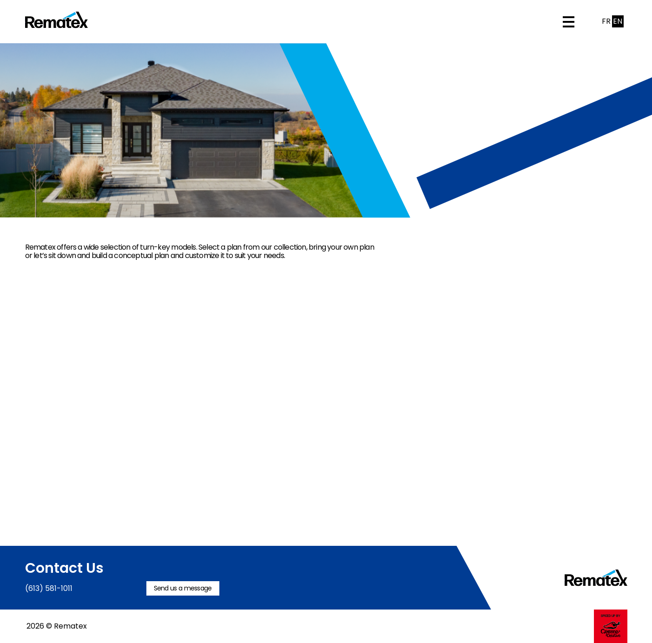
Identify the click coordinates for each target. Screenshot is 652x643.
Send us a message (183, 588)
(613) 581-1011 (48, 588)
